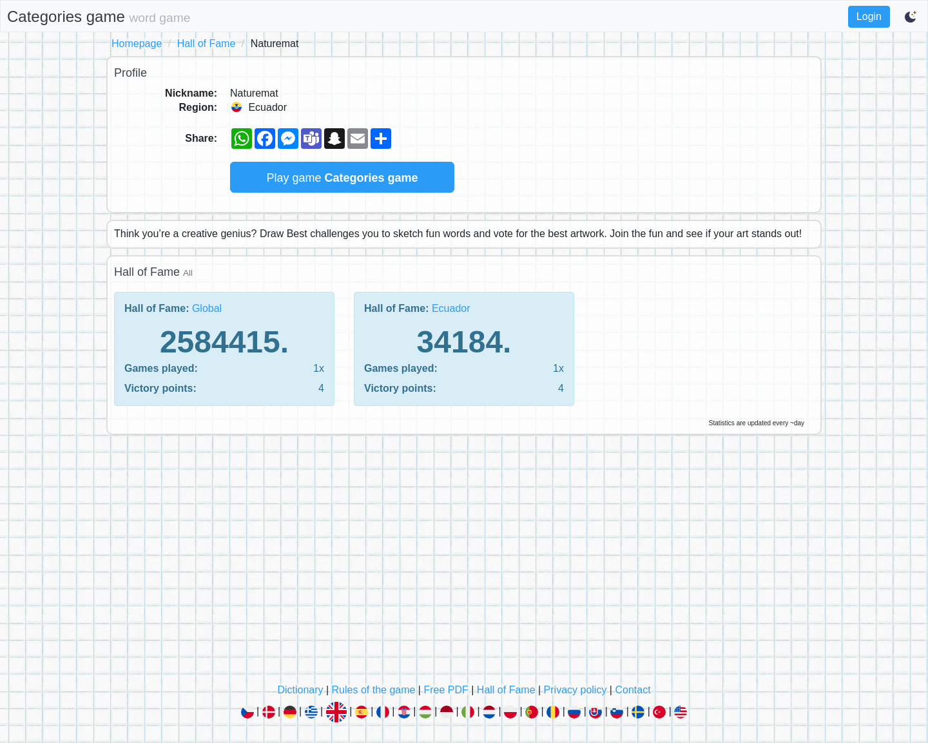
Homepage (136, 43)
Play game (342, 177)
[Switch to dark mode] (911, 17)
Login (869, 16)
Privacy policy (575, 689)
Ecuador (451, 308)
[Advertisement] (464, 562)
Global (207, 308)
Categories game (98, 16)
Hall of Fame (206, 43)
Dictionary (300, 689)
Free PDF (445, 689)
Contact (632, 689)
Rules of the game (374, 689)
